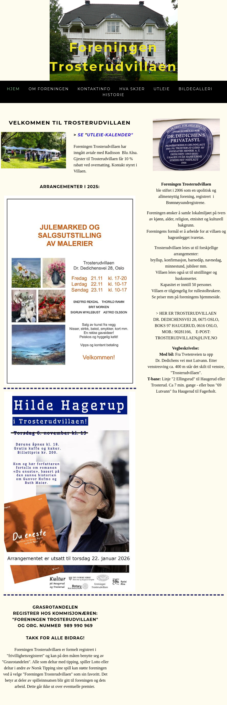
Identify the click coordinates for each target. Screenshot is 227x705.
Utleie (162, 89)
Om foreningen (49, 89)
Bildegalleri (195, 89)
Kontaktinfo (94, 89)
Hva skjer (132, 89)
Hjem (13, 89)
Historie (113, 95)
